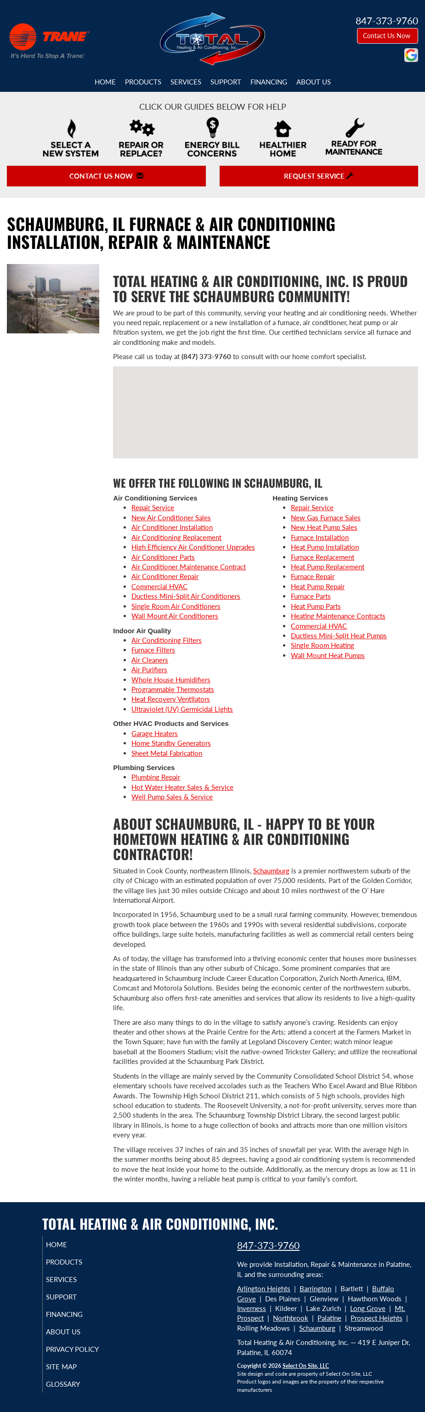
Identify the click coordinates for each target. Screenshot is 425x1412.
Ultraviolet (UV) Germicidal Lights (182, 709)
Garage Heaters (154, 733)
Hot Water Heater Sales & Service (182, 787)
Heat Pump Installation (325, 547)
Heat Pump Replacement (327, 567)
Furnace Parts (311, 596)
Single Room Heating (322, 645)
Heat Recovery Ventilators (170, 699)
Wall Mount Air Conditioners (174, 616)
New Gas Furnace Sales (326, 517)
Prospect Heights (376, 1318)
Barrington (315, 1288)
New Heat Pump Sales (324, 527)
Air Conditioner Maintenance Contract (188, 567)
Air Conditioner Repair (164, 576)
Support (225, 82)
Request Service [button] (318, 176)
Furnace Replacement (322, 557)
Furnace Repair (312, 576)
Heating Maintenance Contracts (338, 616)
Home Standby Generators (171, 743)
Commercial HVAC (159, 586)
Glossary (74, 1384)
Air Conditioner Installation (172, 527)
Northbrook (290, 1318)
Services (185, 82)
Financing (268, 82)
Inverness (251, 1308)
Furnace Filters (153, 650)
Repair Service (152, 507)
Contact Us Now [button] (387, 35)
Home (105, 82)
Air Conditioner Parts (163, 557)
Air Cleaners (149, 660)
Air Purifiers (149, 669)
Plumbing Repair (155, 777)
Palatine (329, 1318)
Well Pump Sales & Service (172, 797)
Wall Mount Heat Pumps (328, 655)
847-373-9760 (268, 1245)
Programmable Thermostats (172, 689)
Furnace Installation (320, 537)
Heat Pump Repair (318, 586)
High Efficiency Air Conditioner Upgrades (193, 547)
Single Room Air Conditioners (176, 606)
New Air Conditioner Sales (171, 517)
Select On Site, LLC (306, 1365)
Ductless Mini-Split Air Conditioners (185, 596)
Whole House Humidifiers (170, 679)
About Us (313, 82)
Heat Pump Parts (316, 606)
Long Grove (367, 1308)
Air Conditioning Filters (166, 640)
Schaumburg (271, 870)
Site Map (72, 1366)
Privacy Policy (83, 1349)
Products (143, 82)
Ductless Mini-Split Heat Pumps (339, 635)
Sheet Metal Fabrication (166, 753)
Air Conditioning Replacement (176, 537)
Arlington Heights (263, 1288)
